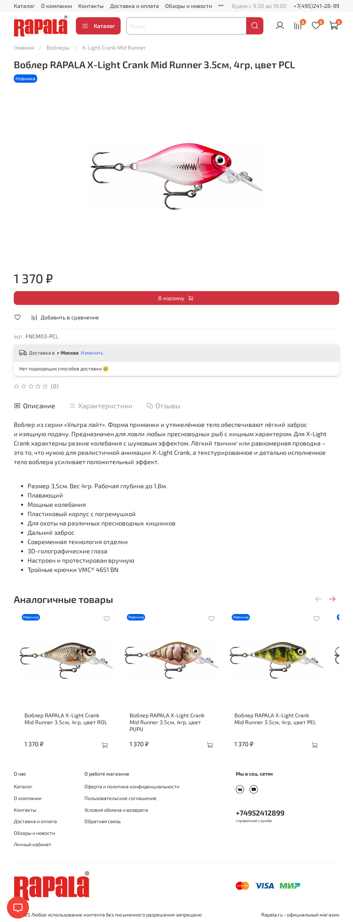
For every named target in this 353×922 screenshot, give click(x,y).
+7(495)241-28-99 (316, 5)
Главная (24, 47)
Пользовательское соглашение (120, 798)
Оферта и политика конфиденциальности (131, 786)
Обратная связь (102, 821)
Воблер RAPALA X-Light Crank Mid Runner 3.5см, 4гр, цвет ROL (62, 725)
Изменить (92, 353)
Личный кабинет (32, 844)
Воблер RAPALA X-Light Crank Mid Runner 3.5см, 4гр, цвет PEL (286, 725)
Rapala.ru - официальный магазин (300, 915)
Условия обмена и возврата (116, 810)
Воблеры (58, 47)
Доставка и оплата (134, 5)
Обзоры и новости (188, 5)
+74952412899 (260, 812)
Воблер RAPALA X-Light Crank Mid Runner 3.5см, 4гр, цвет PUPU (174, 725)
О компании (56, 5)
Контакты (91, 5)
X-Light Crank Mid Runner (114, 47)
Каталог (24, 5)
